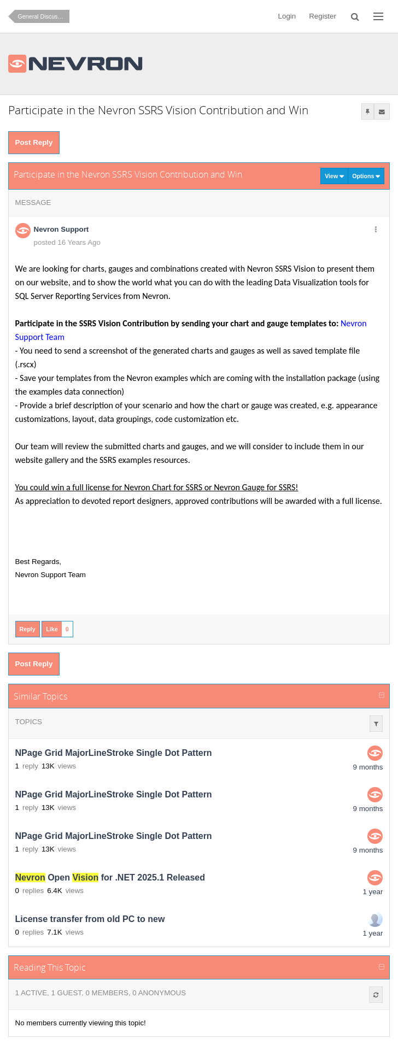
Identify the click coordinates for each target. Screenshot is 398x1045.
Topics (28, 722)
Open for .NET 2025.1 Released (110, 877)
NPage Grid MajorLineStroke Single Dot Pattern (113, 753)
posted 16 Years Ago (67, 242)
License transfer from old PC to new (90, 919)
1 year (372, 892)
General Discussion (43, 16)
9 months (368, 767)
